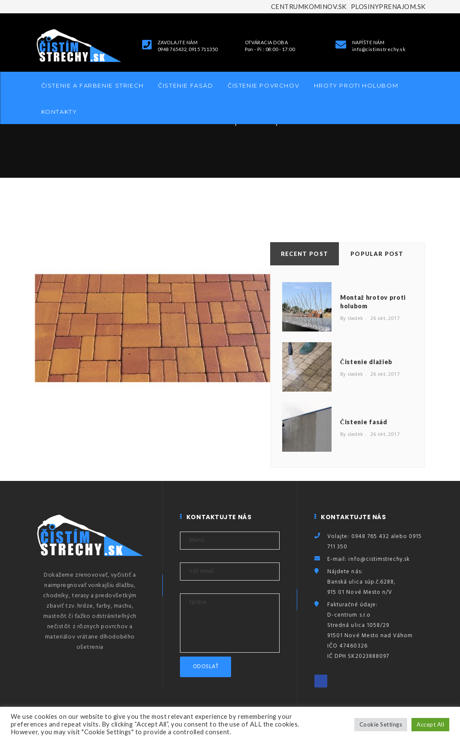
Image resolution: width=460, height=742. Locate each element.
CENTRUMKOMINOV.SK (309, 6)
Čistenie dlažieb (366, 361)
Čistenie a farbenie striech (92, 85)
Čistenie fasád (185, 85)
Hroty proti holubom (356, 85)
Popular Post (377, 253)
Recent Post (304, 253)
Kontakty (59, 111)
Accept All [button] (430, 724)
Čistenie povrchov (263, 85)
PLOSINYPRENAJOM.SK (388, 6)
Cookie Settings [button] (380, 724)
